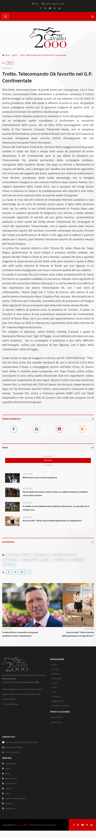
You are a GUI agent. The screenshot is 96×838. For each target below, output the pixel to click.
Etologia (9, 803)
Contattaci (56, 696)
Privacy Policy (56, 717)
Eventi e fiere (11, 783)
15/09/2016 (7, 68)
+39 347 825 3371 (12, 752)
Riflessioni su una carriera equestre (40, 477)
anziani (45, 560)
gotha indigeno (10, 560)
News (7, 773)
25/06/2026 (27, 517)
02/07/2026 (7, 628)
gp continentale (59, 560)
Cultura (8, 788)
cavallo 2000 (13, 555)
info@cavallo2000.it (13, 747)
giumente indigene (29, 560)
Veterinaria (10, 808)
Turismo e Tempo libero (15, 798)
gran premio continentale (64, 555)
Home (6, 55)
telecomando (77, 560)
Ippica (14, 55)
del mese (48, 460)
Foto (54, 692)
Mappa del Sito (58, 701)
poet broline (9, 564)
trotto (26, 555)
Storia (8, 793)
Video (54, 687)
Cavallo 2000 (21, 824)
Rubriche (56, 673)
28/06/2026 (27, 488)
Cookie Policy (56, 722)
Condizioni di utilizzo (61, 705)
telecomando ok (41, 555)
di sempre (48, 465)
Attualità (55, 669)
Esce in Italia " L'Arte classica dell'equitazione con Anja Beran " (52, 520)
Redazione (56, 678)
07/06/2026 (27, 474)
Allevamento (10, 778)
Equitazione (10, 763)
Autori (54, 683)
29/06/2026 (27, 502)
